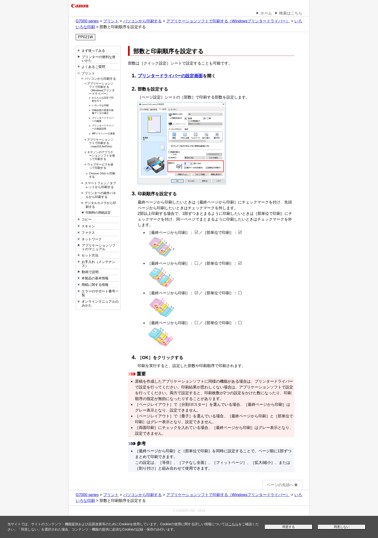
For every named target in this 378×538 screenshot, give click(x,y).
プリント (111, 21)
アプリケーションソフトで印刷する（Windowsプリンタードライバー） (228, 21)
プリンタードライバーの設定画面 (170, 75)
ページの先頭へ (282, 485)
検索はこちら (290, 13)
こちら (233, 524)
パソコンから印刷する (142, 21)
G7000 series (87, 21)
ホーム (266, 13)
